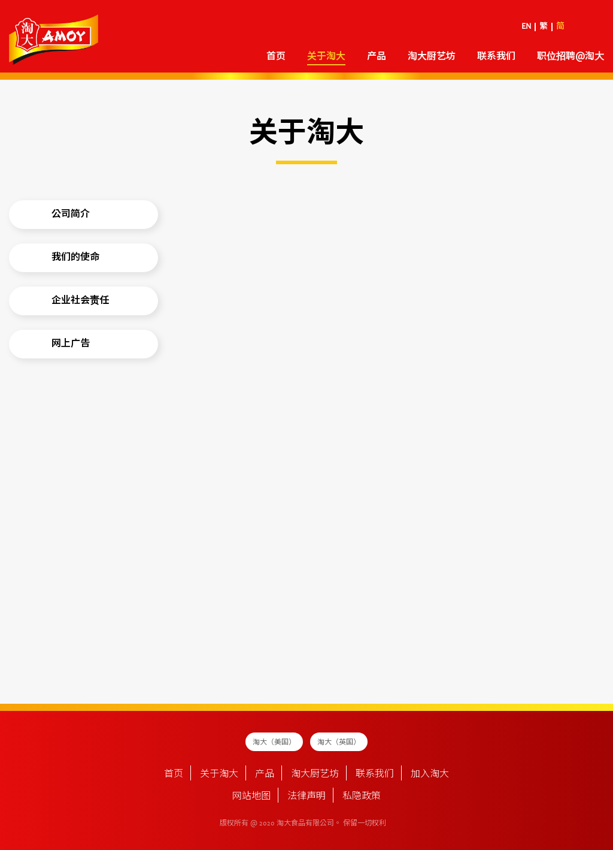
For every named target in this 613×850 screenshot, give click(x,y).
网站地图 (251, 796)
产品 (376, 57)
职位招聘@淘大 (570, 57)
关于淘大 (326, 57)
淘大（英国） (338, 742)
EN (526, 27)
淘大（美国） (274, 742)
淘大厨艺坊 (432, 57)
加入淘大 (430, 774)
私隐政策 (361, 796)
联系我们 (496, 57)
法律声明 (306, 796)
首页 (276, 57)
